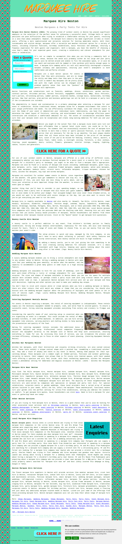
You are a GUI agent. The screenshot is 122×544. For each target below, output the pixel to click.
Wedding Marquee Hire (57, 501)
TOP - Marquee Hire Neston (23, 512)
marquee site (56, 332)
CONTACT (97, 16)
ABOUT (91, 16)
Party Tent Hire (75, 501)
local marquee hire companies (30, 432)
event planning (26, 410)
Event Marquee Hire (100, 499)
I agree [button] (68, 538)
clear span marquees (21, 169)
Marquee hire (17, 201)
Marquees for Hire (20, 501)
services (38, 405)
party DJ (67, 412)
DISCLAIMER (105, 16)
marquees (46, 43)
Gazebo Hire (71, 506)
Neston (49, 201)
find (19, 372)
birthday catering (73, 407)
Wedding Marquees (41, 499)
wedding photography (21, 407)
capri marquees (40, 167)
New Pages (20, 527)
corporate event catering (95, 412)
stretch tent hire (76, 488)
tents (26, 349)
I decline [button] (75, 538)
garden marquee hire (53, 486)
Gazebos (31, 506)
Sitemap (13, 527)
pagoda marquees (82, 167)
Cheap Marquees (24, 499)
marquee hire (35, 392)
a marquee (41, 316)
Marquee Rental (102, 501)
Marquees (15, 165)
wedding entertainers (41, 412)
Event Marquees (57, 503)
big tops (42, 172)
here (77, 392)
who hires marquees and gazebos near (77, 452)
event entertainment (82, 410)
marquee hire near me (61, 434)
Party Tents (71, 499)
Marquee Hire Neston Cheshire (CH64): (28, 32)
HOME (79, 16)
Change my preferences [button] (87, 538)
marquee (82, 124)
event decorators (99, 407)
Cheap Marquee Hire (40, 503)
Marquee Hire (34, 527)
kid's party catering (89, 405)
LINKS (85, 16)
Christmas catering (59, 405)
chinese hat (104, 169)
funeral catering (53, 410)
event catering (47, 407)
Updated (27, 527)
